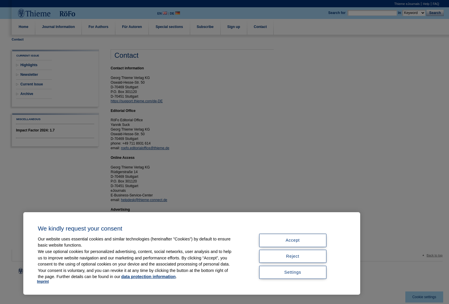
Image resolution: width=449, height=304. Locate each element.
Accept (293, 240)
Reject (292, 256)
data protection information (148, 276)
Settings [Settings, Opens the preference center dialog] (292, 272)
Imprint (43, 282)
